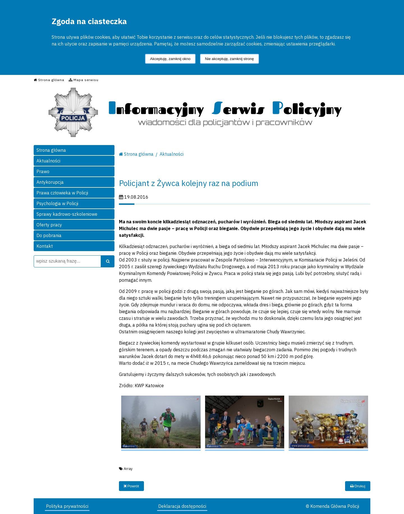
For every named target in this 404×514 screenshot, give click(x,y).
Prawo (42, 171)
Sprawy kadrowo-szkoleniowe (66, 214)
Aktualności (48, 161)
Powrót (131, 486)
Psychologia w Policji (57, 203)
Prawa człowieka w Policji (62, 193)
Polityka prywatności (67, 506)
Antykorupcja (50, 182)
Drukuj (357, 486)
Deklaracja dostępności (182, 506)
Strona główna (51, 150)
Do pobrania (48, 235)
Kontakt (44, 246)
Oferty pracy (49, 225)
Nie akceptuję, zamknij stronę (229, 59)
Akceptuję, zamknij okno (170, 59)
